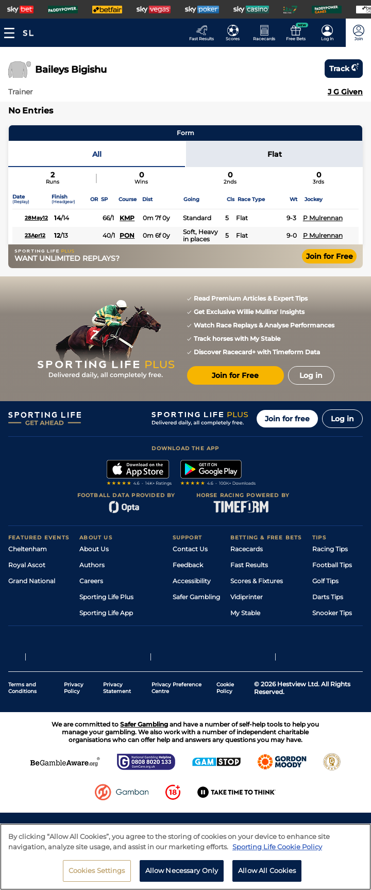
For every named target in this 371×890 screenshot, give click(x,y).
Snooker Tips (332, 613)
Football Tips (332, 565)
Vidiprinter (246, 597)
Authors (92, 565)
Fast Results (249, 565)
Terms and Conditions (22, 739)
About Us (94, 549)
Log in (342, 418)
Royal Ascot (26, 565)
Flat (274, 154)
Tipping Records (337, 629)
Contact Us (190, 549)
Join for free (287, 418)
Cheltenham (27, 549)
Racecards (246, 549)
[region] (185, 856)
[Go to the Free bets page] (298, 33)
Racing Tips (330, 549)
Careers (91, 581)
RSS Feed (93, 661)
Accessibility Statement (115, 629)
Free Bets (245, 629)
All (97, 154)
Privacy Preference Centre (176, 739)
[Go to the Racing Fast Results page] (204, 33)
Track (343, 68)
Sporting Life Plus (106, 597)
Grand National (31, 581)
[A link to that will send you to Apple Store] (139, 474)
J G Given (345, 91)
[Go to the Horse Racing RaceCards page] (267, 33)
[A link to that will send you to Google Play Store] (218, 474)
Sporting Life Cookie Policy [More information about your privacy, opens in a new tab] (277, 847)
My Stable (245, 613)
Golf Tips (325, 581)
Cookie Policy (225, 739)
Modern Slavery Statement (120, 645)
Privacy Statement (117, 739)
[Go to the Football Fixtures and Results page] (235, 33)
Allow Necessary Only (181, 870)
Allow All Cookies (267, 870)
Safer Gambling (196, 597)
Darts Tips (327, 597)
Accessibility (192, 581)
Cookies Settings (97, 870)
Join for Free (329, 256)
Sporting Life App (106, 613)
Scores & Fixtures (256, 581)
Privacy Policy (73, 739)
